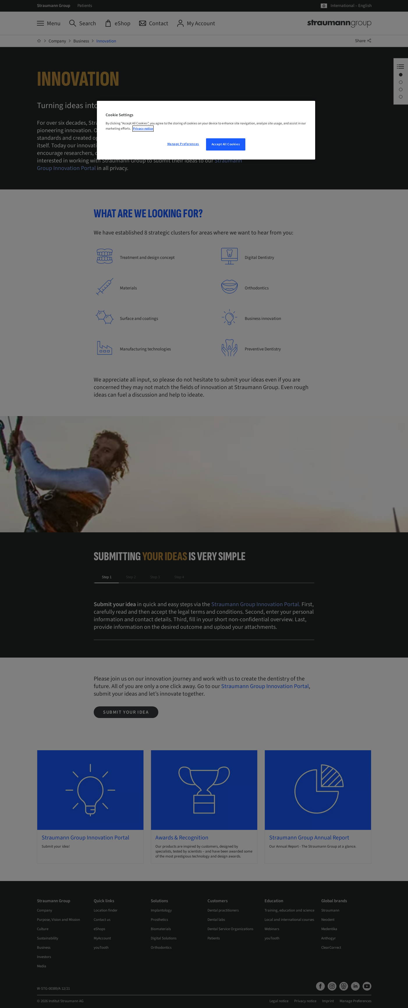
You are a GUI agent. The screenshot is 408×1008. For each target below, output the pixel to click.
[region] (206, 130)
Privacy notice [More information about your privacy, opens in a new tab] (143, 128)
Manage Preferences (183, 144)
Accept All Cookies (226, 144)
